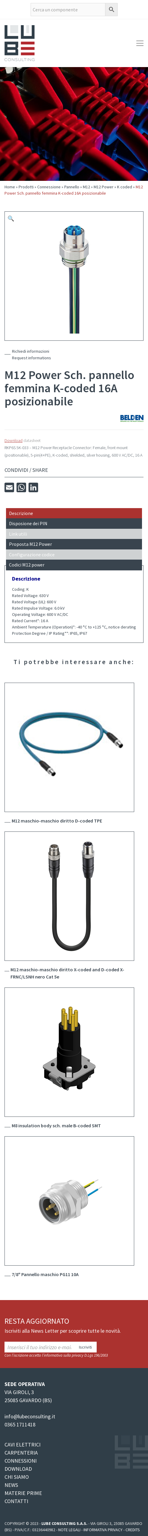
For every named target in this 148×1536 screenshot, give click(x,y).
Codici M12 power (26, 565)
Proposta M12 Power (30, 544)
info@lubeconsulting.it (30, 1416)
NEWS (11, 1485)
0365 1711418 (20, 1424)
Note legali (69, 1529)
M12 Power (103, 187)
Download (14, 440)
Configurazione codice (32, 555)
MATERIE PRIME (23, 1493)
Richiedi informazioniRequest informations (31, 354)
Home (10, 187)
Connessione (49, 187)
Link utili (18, 534)
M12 (86, 187)
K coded (124, 187)
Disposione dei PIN (28, 523)
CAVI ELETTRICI (23, 1444)
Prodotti (26, 187)
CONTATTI (16, 1501)
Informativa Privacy (102, 1529)
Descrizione (21, 513)
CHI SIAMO (17, 1476)
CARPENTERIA (21, 1452)
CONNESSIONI (21, 1460)
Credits (132, 1529)
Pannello (71, 187)
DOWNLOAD (18, 1468)
